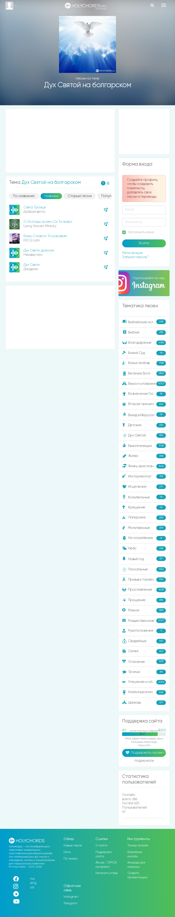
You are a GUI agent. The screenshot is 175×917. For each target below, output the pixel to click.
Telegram (70, 903)
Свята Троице (34, 207)
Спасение (144, 661)
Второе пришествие (144, 404)
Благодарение (144, 343)
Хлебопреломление (144, 692)
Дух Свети (31, 264)
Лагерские (144, 517)
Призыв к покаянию (144, 579)
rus (32, 878)
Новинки (51, 196)
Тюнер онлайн (137, 845)
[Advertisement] (60, 141)
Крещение (144, 507)
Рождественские (144, 620)
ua (32, 887)
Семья (144, 651)
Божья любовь (144, 363)
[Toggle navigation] (164, 5)
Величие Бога (144, 373)
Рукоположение (144, 631)
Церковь (144, 702)
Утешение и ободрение (144, 682)
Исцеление (144, 486)
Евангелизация (144, 445)
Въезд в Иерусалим (144, 414)
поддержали (144, 761)
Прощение (144, 600)
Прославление (144, 590)
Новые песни (73, 845)
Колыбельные (144, 497)
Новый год (144, 558)
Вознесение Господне (144, 394)
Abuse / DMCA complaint (106, 864)
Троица (144, 672)
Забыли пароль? (135, 257)
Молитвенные (144, 528)
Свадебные (144, 641)
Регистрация (132, 253)
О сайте (101, 845)
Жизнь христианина (144, 466)
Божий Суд (144, 353)
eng (33, 883)
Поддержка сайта (103, 854)
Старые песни (80, 196)
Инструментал (144, 476)
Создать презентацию (137, 875)
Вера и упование (144, 384)
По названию (24, 196)
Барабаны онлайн (134, 854)
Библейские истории (144, 321)
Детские (144, 425)
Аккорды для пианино (136, 864)
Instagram (71, 896)
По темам (70, 858)
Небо (144, 548)
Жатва (144, 456)
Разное (144, 610)
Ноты (67, 852)
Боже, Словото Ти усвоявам (45, 236)
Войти (144, 243)
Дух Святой (144, 435)
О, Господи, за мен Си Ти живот (47, 221)
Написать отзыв (106, 873)
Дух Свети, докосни (38, 250)
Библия (144, 332)
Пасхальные (144, 569)
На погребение (144, 538)
